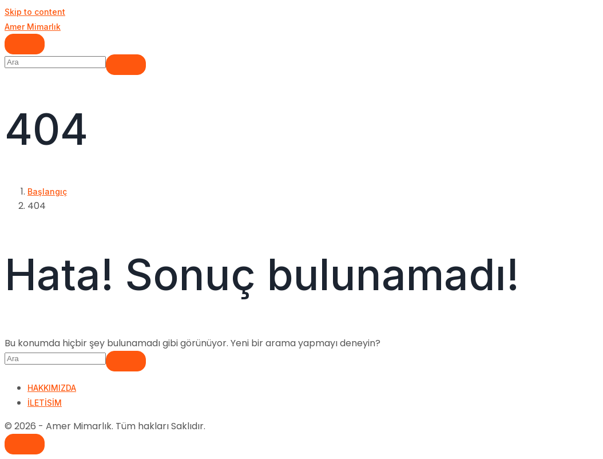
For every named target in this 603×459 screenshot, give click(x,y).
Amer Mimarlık (33, 26)
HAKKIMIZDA (51, 388)
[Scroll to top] (25, 444)
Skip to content (35, 12)
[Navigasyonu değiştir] (25, 44)
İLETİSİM (44, 402)
